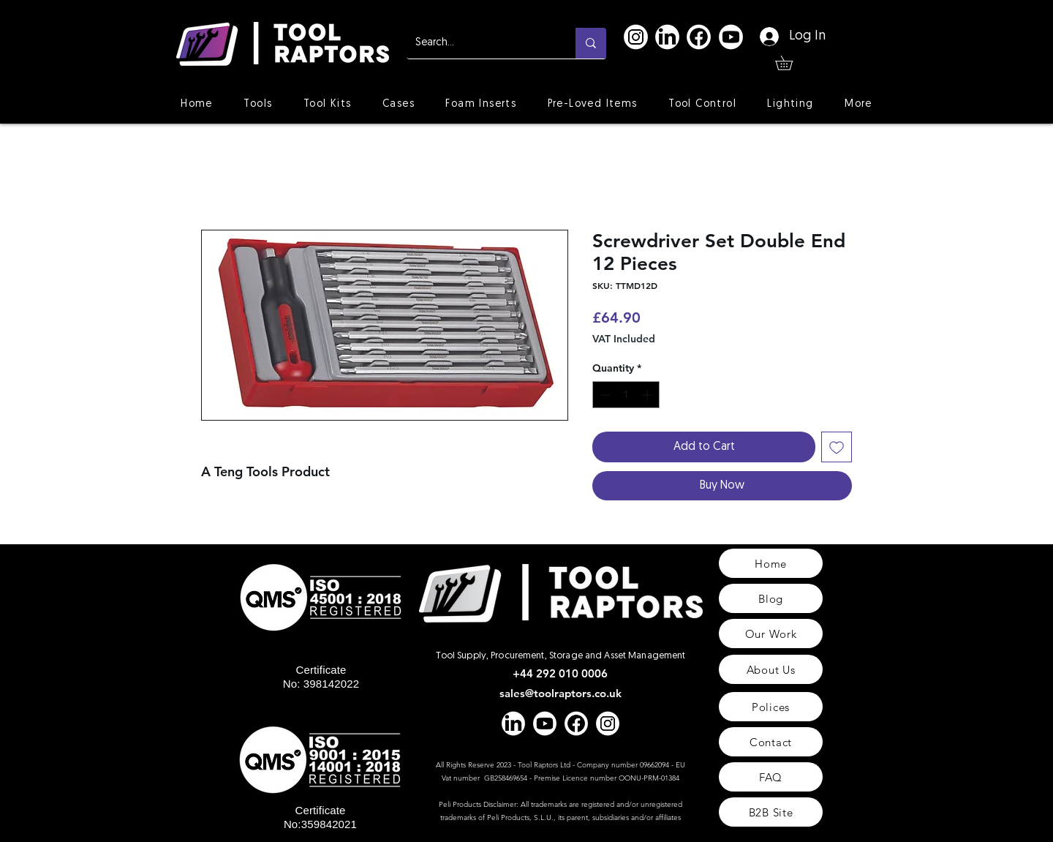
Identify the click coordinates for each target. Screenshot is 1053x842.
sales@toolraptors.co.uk (560, 693)
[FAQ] (771, 777)
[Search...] (480, 43)
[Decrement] (604, 394)
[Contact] (771, 741)
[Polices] (771, 706)
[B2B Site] (771, 812)
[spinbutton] (626, 394)
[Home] (771, 563)
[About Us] (771, 669)
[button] (791, 63)
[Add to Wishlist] (836, 447)
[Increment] (648, 394)
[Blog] (771, 598)
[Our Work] (771, 633)
